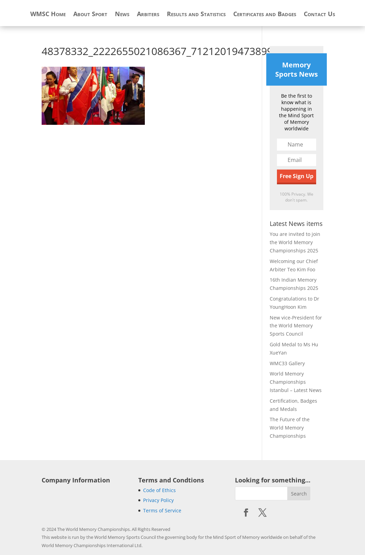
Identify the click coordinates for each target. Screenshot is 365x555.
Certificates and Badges (264, 14)
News (122, 14)
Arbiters (148, 14)
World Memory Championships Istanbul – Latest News (296, 381)
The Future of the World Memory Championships (290, 427)
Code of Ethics (159, 490)
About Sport (90, 14)
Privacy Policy (158, 500)
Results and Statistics (196, 14)
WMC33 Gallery (287, 363)
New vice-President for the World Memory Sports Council (296, 325)
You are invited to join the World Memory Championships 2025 (295, 242)
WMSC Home (48, 14)
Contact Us (319, 14)
